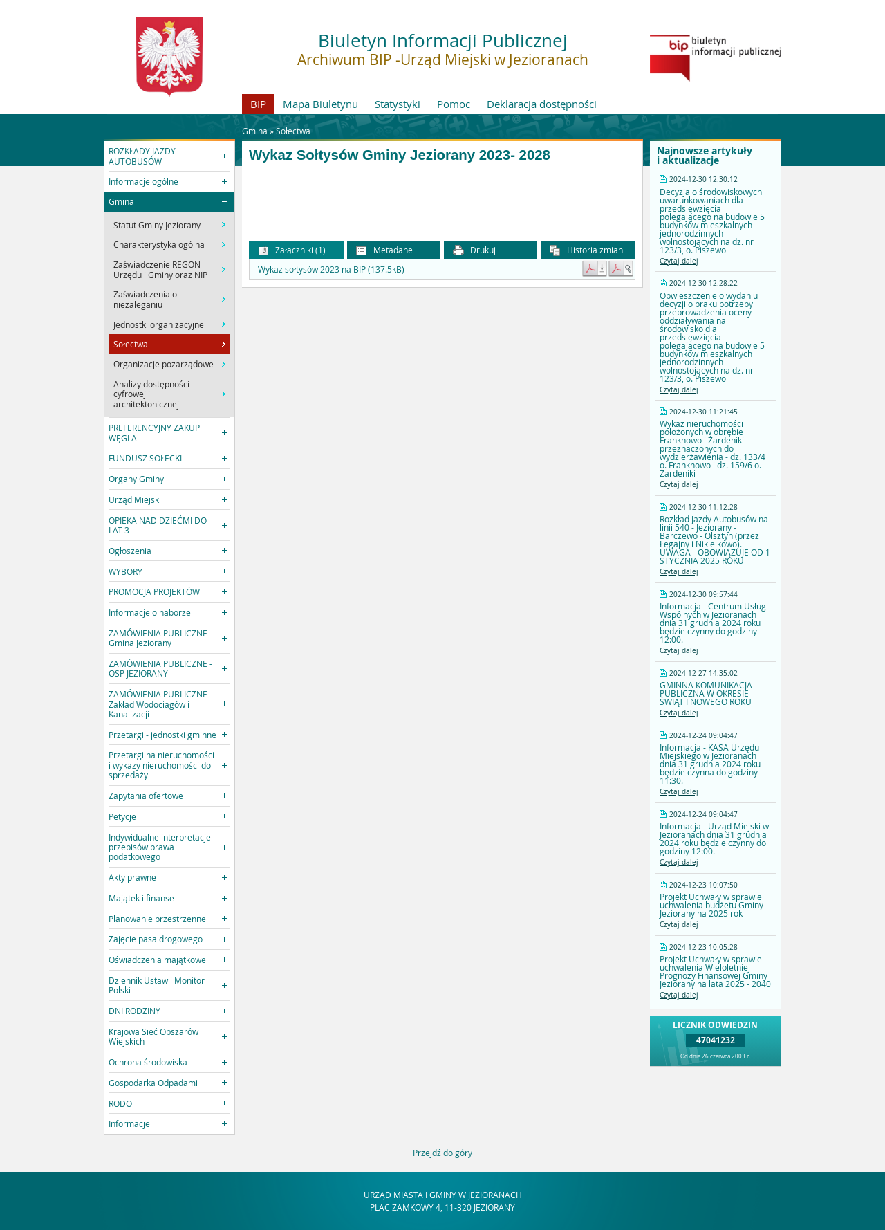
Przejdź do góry (442, 1152)
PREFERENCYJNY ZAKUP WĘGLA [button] (154, 432)
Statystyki (397, 104)
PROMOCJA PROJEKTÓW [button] (154, 591)
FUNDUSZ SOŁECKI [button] (145, 457)
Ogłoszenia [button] (130, 550)
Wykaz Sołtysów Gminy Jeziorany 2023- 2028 (399, 155)
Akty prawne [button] (132, 877)
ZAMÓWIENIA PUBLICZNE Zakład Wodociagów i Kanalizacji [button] (158, 703)
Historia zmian (586, 250)
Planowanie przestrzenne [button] (157, 918)
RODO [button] (120, 1103)
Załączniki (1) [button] (292, 250)
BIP (258, 104)
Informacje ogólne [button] (143, 181)
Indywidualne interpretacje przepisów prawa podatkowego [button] (160, 847)
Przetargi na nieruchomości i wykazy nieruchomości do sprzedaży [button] (161, 764)
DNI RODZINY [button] (134, 1010)
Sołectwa (293, 130)
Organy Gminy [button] (136, 478)
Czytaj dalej (679, 261)
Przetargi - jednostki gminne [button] (162, 734)
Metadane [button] (384, 250)
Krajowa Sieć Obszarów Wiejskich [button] (153, 1036)
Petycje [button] (122, 816)
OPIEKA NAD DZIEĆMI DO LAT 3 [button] (158, 525)
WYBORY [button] (125, 571)
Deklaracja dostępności (542, 104)
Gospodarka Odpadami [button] (153, 1082)
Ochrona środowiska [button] (148, 1061)
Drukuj (474, 250)
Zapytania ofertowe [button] (146, 795)
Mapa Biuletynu (320, 104)
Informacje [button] (129, 1123)
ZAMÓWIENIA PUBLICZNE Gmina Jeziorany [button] (158, 637)
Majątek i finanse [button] (141, 897)
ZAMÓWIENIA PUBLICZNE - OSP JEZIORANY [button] (160, 668)
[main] (442, 194)
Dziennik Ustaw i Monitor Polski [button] (157, 985)
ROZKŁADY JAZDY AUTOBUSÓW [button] (142, 155)
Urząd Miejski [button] (135, 499)
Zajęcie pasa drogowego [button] (156, 938)
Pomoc (453, 104)
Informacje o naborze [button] (150, 612)
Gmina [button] (121, 201)
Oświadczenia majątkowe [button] (157, 959)
